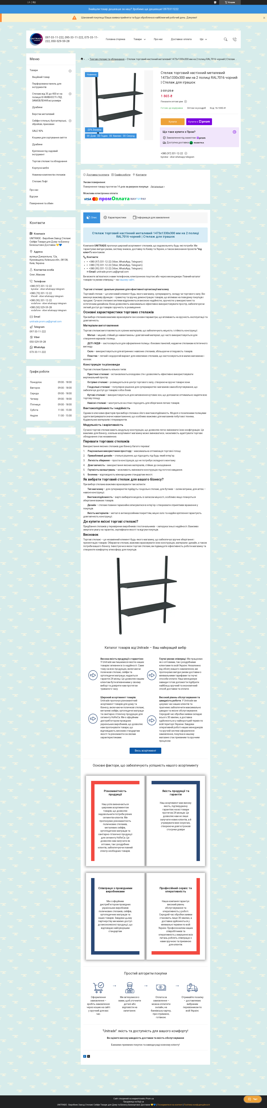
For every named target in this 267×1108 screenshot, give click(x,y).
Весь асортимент (145, 750)
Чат (252, 1099)
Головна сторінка (115, 39)
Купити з (199, 121)
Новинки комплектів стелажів (48, 174)
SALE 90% (37, 131)
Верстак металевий (43, 114)
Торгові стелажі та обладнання (107, 59)
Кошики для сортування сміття (49, 137)
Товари (138, 39)
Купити (173, 121)
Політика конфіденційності (197, 1105)
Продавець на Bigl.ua (133, 1101)
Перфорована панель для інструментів (46, 85)
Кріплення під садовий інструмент (45, 153)
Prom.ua (150, 1098)
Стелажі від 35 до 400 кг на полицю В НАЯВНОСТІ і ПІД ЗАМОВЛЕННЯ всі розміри (47, 97)
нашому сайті (126, 279)
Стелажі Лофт (40, 181)
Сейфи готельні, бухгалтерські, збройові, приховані (49, 122)
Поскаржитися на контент (169, 1105)
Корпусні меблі (40, 168)
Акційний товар (41, 77)
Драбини (37, 107)
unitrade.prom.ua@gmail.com (46, 321)
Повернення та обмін (41, 203)
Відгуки (34, 196)
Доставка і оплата (181, 39)
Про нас (158, 39)
